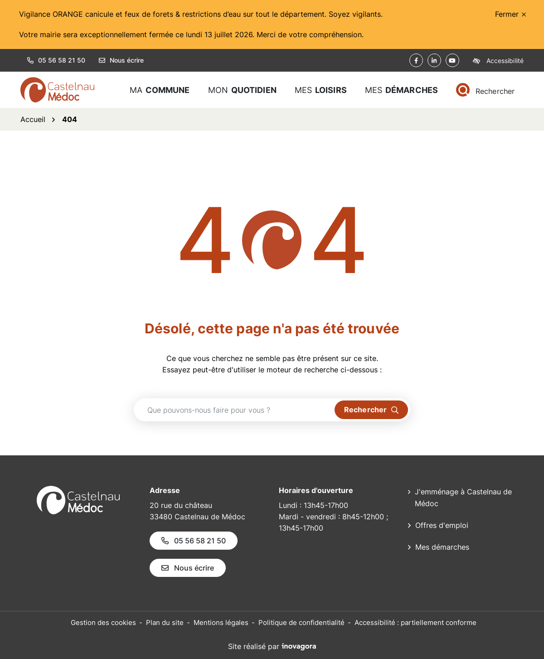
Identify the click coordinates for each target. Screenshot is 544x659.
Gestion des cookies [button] (103, 622)
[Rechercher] (485, 90)
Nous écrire (121, 60)
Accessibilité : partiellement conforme (415, 622)
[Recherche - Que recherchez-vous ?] (234, 409)
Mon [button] (242, 90)
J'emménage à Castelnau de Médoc (463, 497)
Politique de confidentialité (301, 622)
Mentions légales (221, 622)
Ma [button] (160, 90)
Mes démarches (442, 547)
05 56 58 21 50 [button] (56, 60)
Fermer (510, 14)
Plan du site (165, 622)
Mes (401, 90)
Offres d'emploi (441, 525)
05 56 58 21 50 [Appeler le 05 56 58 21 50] (193, 540)
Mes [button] (321, 90)
